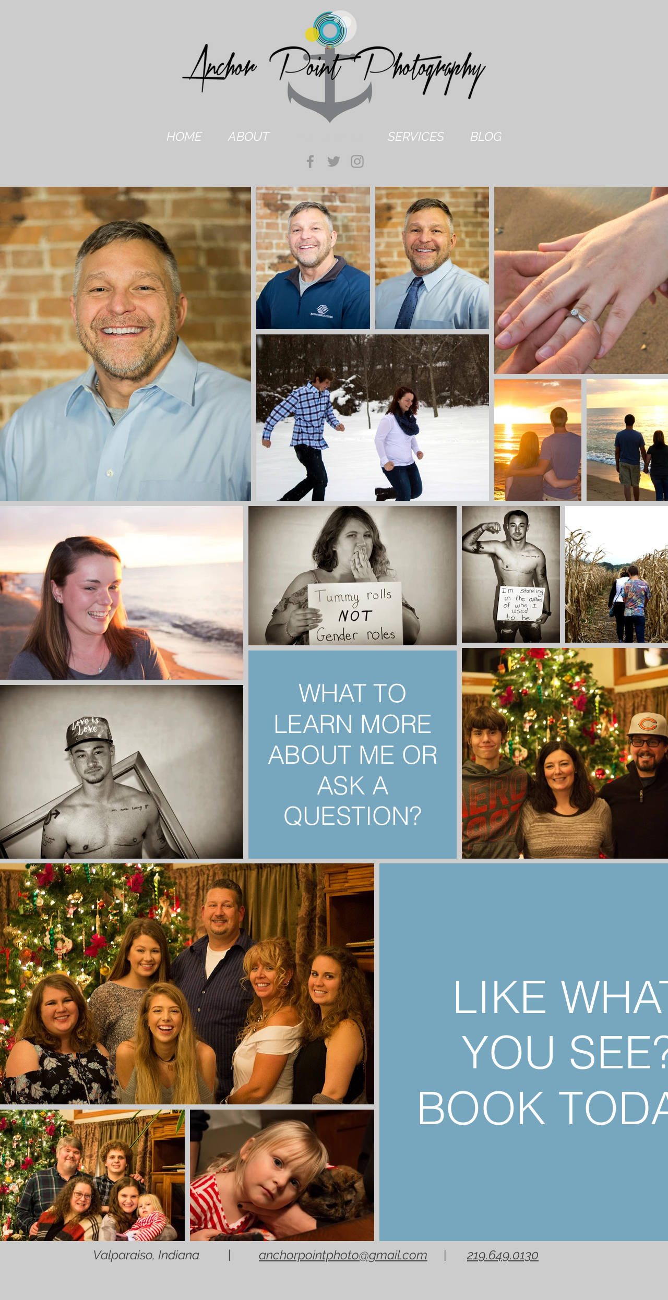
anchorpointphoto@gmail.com (343, 1254)
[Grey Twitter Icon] (333, 161)
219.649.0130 (503, 1254)
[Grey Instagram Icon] (357, 161)
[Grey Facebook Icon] (310, 161)
